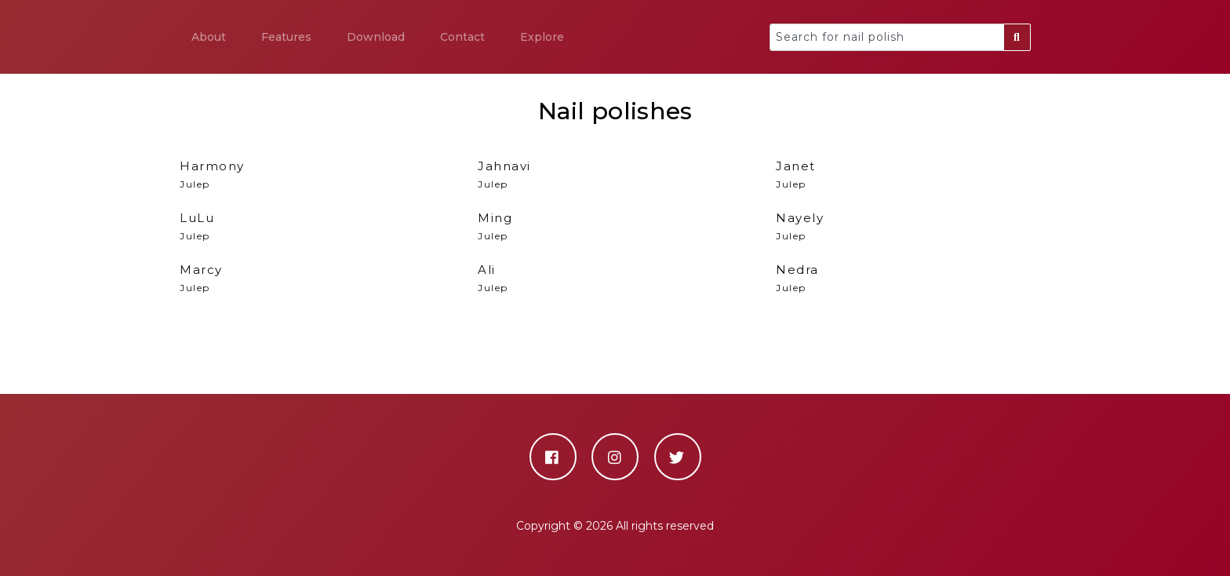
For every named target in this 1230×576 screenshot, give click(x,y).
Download (376, 37)
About (208, 37)
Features (286, 37)
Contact (462, 37)
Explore (542, 37)
